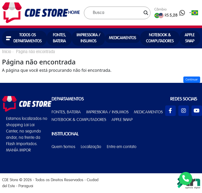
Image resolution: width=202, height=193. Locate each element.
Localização (91, 147)
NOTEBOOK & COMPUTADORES (160, 38)
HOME (74, 13)
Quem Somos (63, 147)
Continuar (191, 79)
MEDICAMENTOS (122, 38)
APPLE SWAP (190, 38)
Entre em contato (122, 147)
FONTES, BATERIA (59, 38)
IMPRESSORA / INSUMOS (88, 38)
